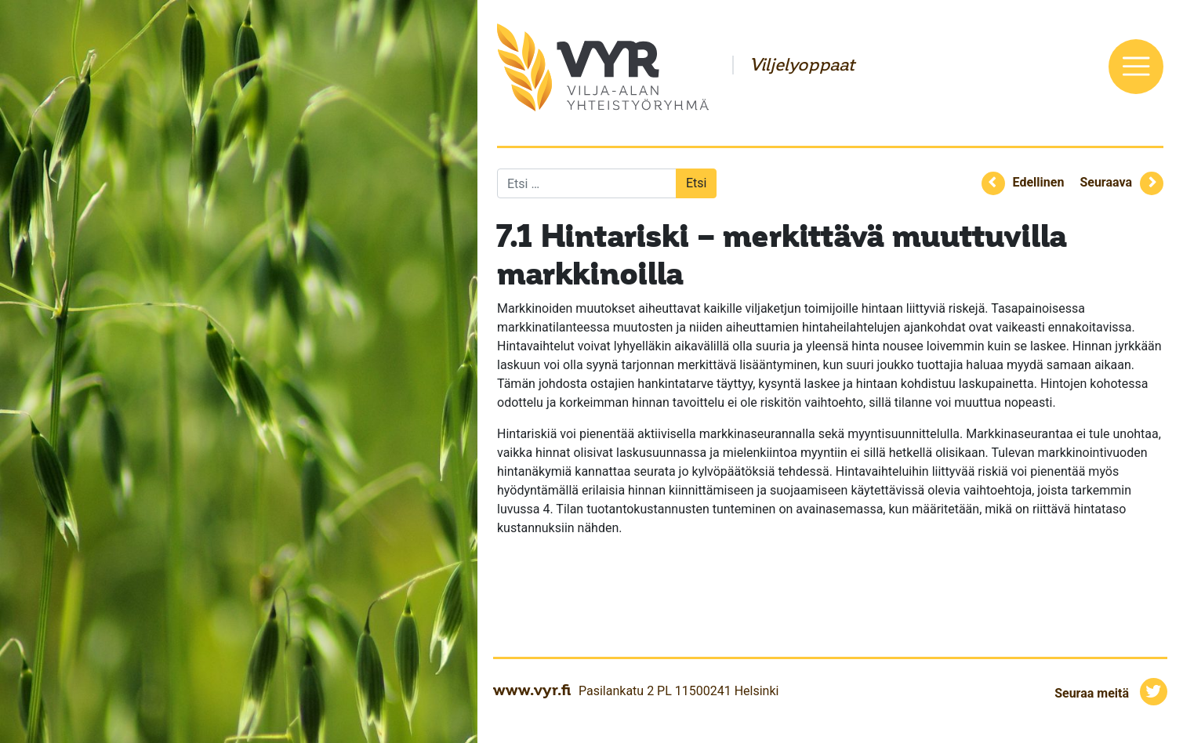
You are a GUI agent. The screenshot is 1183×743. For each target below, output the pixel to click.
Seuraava (1106, 182)
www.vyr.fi (532, 689)
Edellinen (1039, 182)
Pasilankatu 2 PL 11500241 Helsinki (678, 690)
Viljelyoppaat (802, 65)
